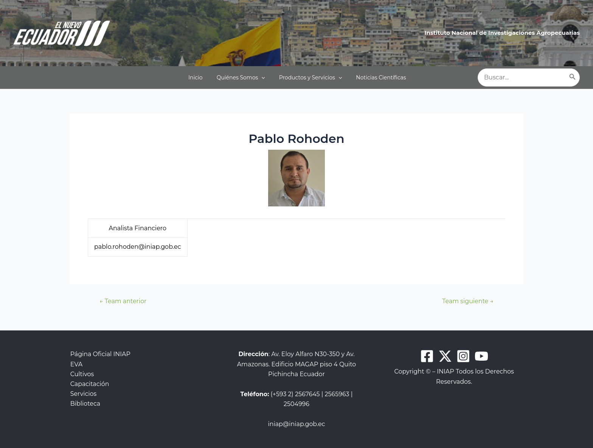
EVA (76, 364)
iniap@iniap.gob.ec (296, 424)
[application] (265, 77)
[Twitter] (445, 356)
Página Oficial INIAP (100, 354)
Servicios (83, 394)
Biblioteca (85, 404)
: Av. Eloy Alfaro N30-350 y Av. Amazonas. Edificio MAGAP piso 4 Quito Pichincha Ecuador (297, 364)
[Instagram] (463, 356)
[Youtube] (481, 356)
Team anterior (123, 301)
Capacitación (89, 384)
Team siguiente (468, 301)
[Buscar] (572, 77)
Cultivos (81, 374)
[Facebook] (427, 356)
